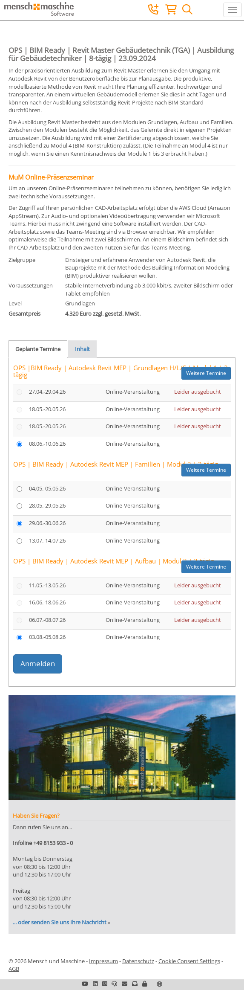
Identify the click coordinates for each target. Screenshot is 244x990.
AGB (14, 969)
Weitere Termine (206, 373)
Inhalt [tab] (82, 349)
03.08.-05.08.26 (47, 637)
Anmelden (37, 663)
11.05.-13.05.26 (47, 585)
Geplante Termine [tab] (37, 349)
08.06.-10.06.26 (47, 443)
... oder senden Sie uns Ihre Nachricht (59, 922)
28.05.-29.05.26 (47, 505)
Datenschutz (138, 961)
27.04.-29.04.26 (47, 391)
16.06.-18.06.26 (47, 602)
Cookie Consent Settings (189, 961)
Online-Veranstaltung (133, 391)
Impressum (103, 961)
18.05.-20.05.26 (47, 409)
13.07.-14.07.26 (47, 540)
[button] (144, 983)
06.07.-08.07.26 (47, 620)
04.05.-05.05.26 (47, 488)
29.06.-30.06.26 (47, 523)
